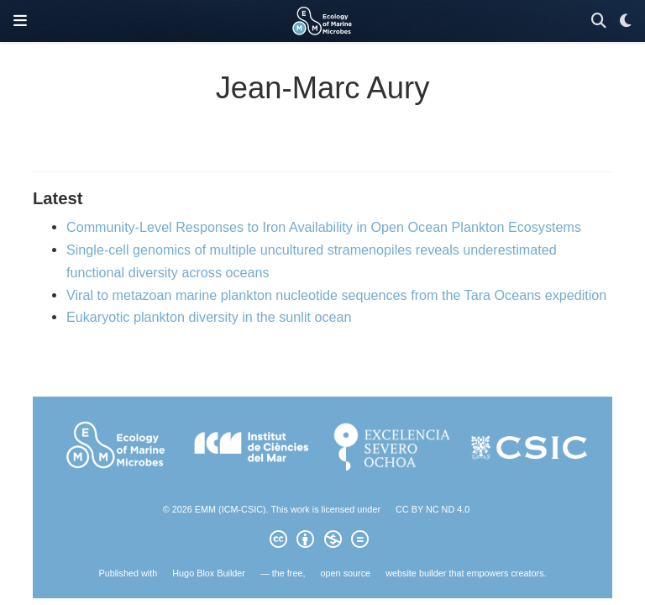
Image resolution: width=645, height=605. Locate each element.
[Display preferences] (626, 21)
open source (346, 573)
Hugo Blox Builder (208, 573)
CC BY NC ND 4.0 (432, 509)
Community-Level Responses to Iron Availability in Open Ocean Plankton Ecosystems (323, 226)
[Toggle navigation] (20, 21)
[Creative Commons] (322, 542)
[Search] (598, 21)
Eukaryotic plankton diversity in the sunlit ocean (208, 316)
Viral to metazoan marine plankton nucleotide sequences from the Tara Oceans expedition (336, 294)
